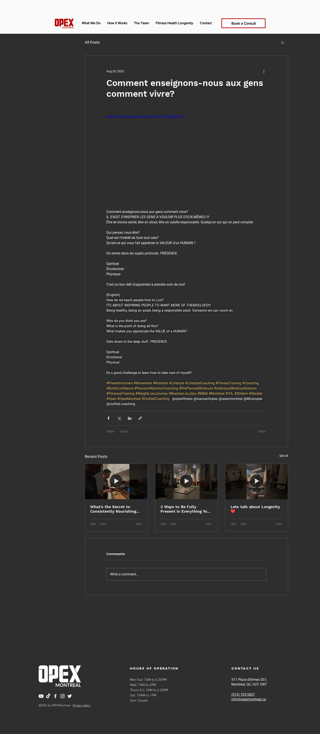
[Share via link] (140, 418)
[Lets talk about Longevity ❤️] (256, 481)
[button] (282, 42)
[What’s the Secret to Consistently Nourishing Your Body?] (116, 481)
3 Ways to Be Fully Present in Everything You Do (185, 508)
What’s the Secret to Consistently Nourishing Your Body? (113, 508)
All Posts (92, 42)
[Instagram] (62, 696)
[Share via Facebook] (108, 418)
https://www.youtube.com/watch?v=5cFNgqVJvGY (145, 116)
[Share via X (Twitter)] (119, 418)
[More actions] (263, 71)
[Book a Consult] (243, 23)
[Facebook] (55, 696)
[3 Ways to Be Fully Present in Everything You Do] (186, 481)
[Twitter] (69, 696)
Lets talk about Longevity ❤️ (255, 508)
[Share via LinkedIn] (130, 418)
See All (283, 455)
